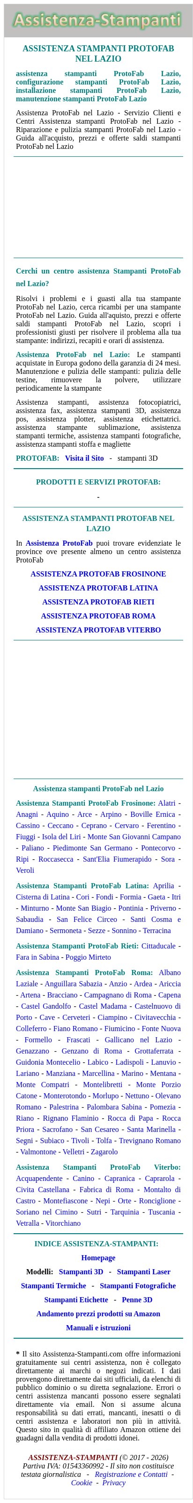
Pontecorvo (158, 848)
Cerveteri (76, 1017)
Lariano (27, 1073)
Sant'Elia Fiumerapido (117, 859)
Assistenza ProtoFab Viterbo (98, 630)
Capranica (119, 1178)
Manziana (60, 1073)
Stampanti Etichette (76, 1300)
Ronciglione (157, 1201)
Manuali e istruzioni (98, 1328)
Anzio (118, 984)
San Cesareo (100, 1129)
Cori (82, 897)
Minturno (35, 908)
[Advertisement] (98, 207)
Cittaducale (158, 946)
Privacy (114, 1483)
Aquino (57, 814)
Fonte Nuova (161, 1028)
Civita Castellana (42, 1190)
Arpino (110, 814)
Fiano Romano (75, 1028)
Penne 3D (137, 1300)
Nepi (103, 1201)
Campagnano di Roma (118, 995)
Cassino (28, 825)
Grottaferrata (153, 1051)
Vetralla (27, 1223)
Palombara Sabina (114, 1107)
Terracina (157, 930)
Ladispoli (130, 1062)
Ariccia (170, 984)
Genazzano (32, 1051)
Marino (132, 1073)
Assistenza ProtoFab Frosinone (98, 574)
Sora (168, 859)
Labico (98, 1062)
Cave (47, 1017)
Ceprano (94, 825)
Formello (38, 1040)
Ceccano (61, 825)
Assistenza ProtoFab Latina (98, 588)
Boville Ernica (152, 814)
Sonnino (123, 930)
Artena (30, 995)
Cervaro (127, 825)
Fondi (104, 897)
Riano (25, 1118)
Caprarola (159, 1178)
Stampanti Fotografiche (138, 1286)
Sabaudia (30, 919)
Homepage (99, 1258)
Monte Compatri (42, 1085)
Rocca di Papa (130, 1118)
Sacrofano (57, 1129)
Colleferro (31, 1028)
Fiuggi (26, 837)
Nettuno (137, 1096)
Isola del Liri (61, 837)
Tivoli (80, 1141)
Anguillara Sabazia (73, 984)
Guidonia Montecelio (48, 1062)
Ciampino (112, 1017)
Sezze (96, 930)
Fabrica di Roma (107, 1190)
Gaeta (156, 897)
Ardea (143, 984)
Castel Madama (103, 1006)
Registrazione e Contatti (131, 1474)
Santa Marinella (151, 1129)
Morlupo (106, 1096)
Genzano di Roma (92, 1051)
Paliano (33, 848)
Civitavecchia (155, 1017)
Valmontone (38, 1152)
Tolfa (104, 1141)
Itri (176, 897)
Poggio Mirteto (88, 957)
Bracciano (62, 995)
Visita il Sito (84, 458)
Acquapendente (39, 1178)
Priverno (163, 908)
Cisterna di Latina (43, 897)
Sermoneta (66, 930)
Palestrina (64, 1107)
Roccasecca (56, 859)
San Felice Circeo (87, 919)
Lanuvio (163, 1062)
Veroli (25, 870)
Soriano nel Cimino (47, 1212)
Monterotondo (65, 1096)
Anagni (27, 814)
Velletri (73, 1152)
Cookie (81, 1483)
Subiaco (52, 1141)
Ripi (22, 859)
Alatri (166, 803)
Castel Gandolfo (46, 1006)
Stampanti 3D (81, 1272)
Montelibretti (102, 1085)
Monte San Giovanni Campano (134, 837)
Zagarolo (104, 1152)
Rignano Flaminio (70, 1118)
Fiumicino (119, 1028)
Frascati (78, 1040)
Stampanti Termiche (53, 1286)
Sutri (94, 1212)
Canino (83, 1178)
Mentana (163, 1073)
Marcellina (98, 1073)
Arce (84, 814)
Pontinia (131, 908)
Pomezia (163, 1107)
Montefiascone (65, 1201)
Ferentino (161, 825)
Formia (130, 897)
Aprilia (163, 886)
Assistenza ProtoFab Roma (98, 616)
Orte (124, 1201)
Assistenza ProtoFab (59, 543)
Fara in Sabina (37, 957)
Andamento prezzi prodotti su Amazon (98, 1314)
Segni (24, 1141)
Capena (169, 995)
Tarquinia (125, 1212)
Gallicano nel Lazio (138, 1040)
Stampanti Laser (144, 1272)
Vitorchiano (63, 1223)
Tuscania (161, 1212)
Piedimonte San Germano (93, 848)
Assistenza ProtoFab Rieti (98, 602)
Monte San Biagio (83, 908)
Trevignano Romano (150, 1141)
